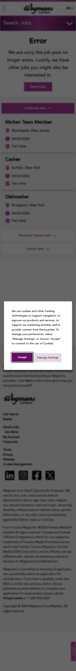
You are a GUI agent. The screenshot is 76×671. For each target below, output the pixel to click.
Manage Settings (47, 357)
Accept (22, 357)
